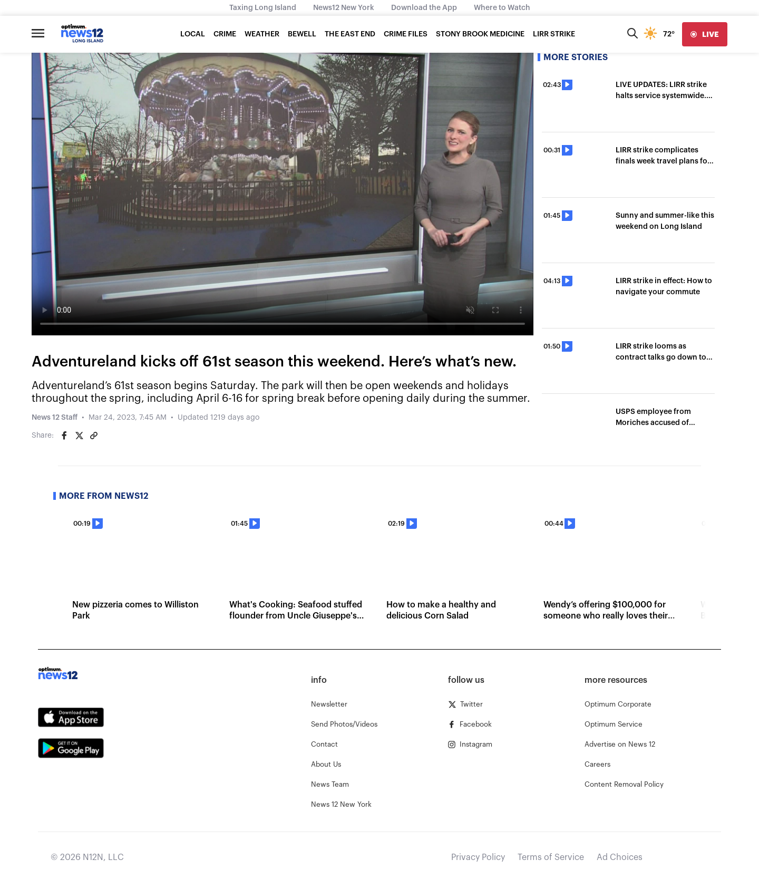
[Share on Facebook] (64, 435)
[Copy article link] (94, 435)
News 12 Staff (54, 417)
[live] (704, 34)
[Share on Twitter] (79, 435)
